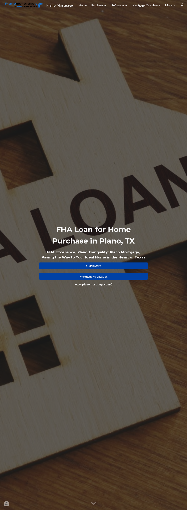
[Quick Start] (93, 265)
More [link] (168, 5)
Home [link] (83, 5)
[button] (182, 5)
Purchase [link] (97, 5)
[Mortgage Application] (93, 276)
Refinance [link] (117, 5)
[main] (93, 241)
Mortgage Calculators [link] (146, 5)
